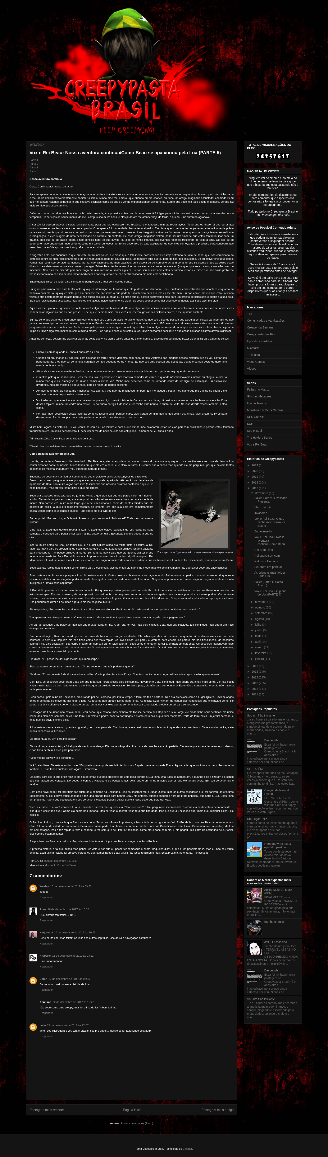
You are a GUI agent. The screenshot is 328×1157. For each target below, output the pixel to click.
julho (258, 624)
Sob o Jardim (255, 430)
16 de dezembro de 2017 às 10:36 (68, 909)
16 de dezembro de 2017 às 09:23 (71, 886)
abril (258, 641)
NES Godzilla (255, 417)
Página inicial (132, 1110)
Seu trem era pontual (268, 567)
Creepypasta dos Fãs (261, 334)
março (259, 647)
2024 (255, 465)
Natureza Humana (266, 561)
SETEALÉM (255, 769)
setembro (261, 613)
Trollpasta (253, 354)
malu (43, 1025)
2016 (255, 666)
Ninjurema (46, 932)
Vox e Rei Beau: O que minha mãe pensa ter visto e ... (269, 522)
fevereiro (261, 653)
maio (258, 636)
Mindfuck (50, 865)
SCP (250, 423)
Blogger (187, 1148)
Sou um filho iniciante (261, 715)
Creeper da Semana (260, 327)
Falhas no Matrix (258, 389)
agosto (260, 619)
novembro (262, 601)
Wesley (44, 886)
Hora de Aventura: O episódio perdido (277, 845)
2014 (255, 677)
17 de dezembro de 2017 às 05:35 (69, 978)
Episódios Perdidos (259, 341)
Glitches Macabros (259, 396)
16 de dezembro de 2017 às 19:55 (75, 932)
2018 (255, 482)
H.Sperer (45, 955)
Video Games (256, 361)
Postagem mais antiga (217, 1110)
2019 (255, 476)
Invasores (260, 513)
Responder (46, 897)
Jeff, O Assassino (275, 942)
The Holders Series (259, 437)
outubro (260, 607)
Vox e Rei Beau (66, 865)
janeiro (260, 659)
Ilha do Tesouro (257, 403)
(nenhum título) (274, 921)
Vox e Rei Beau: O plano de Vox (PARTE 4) (270, 592)
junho (259, 630)
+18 (249, 314)
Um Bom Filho (263, 549)
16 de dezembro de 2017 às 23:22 (73, 955)
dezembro (262, 493)
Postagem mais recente (46, 1110)
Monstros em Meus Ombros (265, 410)
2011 (255, 694)
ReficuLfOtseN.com (267, 555)
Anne (43, 909)
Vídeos (251, 368)
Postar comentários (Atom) (137, 1123)
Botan (43, 978)
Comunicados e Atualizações (266, 320)
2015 (255, 671)
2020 (255, 471)
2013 (255, 683)
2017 (255, 488)
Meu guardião (263, 507)
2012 (255, 688)
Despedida (271, 740)
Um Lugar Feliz (257, 819)
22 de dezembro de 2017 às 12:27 (73, 1002)
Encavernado (263, 531)
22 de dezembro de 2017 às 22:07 (67, 1025)
